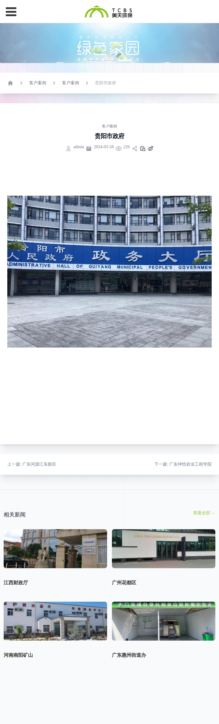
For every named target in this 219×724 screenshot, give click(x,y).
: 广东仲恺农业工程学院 (183, 493)
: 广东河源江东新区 (31, 493)
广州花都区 (124, 611)
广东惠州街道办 (129, 683)
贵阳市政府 (105, 111)
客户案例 (37, 111)
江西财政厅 (16, 611)
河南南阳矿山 (18, 683)
